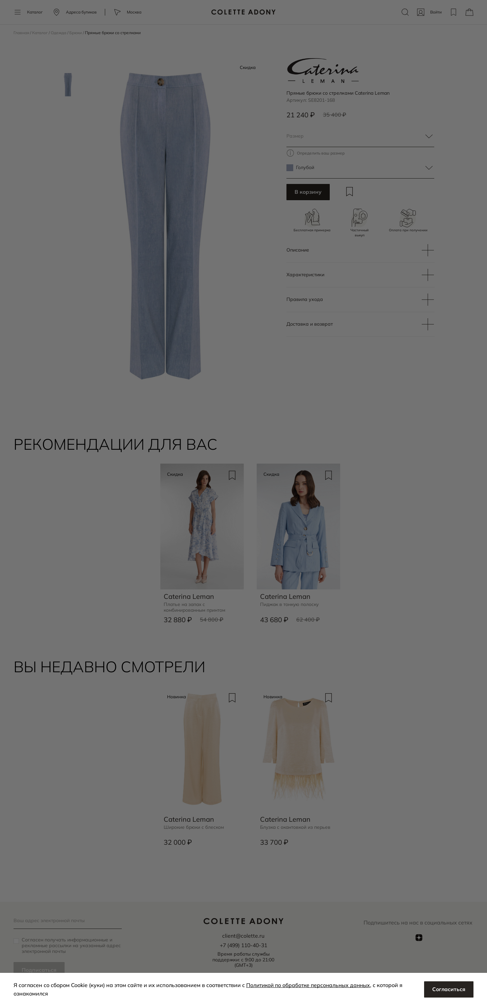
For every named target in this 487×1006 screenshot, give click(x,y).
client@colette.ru (243, 935)
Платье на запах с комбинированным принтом (195, 606)
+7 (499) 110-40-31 (243, 945)
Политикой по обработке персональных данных (310, 985)
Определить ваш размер (321, 153)
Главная (22, 32)
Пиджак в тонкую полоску (290, 604)
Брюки (77, 32)
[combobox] (360, 136)
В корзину (308, 192)
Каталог (40, 32)
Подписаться (39, 970)
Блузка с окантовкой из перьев (296, 826)
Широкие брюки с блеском (195, 826)
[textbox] (360, 136)
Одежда (59, 32)
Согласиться (448, 989)
